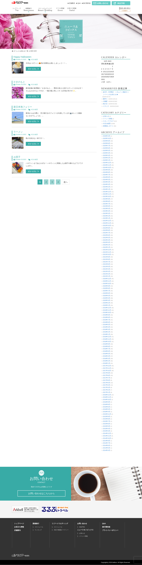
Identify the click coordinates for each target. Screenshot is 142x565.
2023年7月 (106, 204)
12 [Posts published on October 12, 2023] (107, 72)
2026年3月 (106, 136)
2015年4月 (106, 428)
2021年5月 (106, 266)
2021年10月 (107, 254)
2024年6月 (106, 177)
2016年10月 (107, 399)
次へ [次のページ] (66, 181)
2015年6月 (106, 424)
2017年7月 (106, 378)
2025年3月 (106, 155)
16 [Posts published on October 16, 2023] (102, 74)
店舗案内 (17, 530)
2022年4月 (106, 240)
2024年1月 (106, 189)
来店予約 (82, 527)
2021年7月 (106, 262)
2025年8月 (106, 143)
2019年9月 (106, 315)
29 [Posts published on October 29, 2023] (113, 77)
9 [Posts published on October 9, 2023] (101, 72)
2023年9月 (106, 199)
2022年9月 (106, 228)
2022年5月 (106, 237)
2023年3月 (106, 213)
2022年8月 (106, 230)
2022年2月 (106, 245)
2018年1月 (106, 363)
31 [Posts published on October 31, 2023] (104, 79)
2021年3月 (106, 271)
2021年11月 (107, 252)
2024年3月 (106, 184)
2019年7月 (106, 320)
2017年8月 (106, 375)
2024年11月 (107, 165)
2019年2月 (106, 332)
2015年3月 (106, 431)
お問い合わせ (82, 524)
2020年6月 (106, 293)
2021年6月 (106, 264)
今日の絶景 (34, 59)
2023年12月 (107, 192)
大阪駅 (105, 101)
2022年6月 (106, 235)
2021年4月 (106, 269)
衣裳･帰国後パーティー (61, 530)
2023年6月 (106, 206)
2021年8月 (106, 259)
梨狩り (105, 99)
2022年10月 (107, 225)
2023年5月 (106, 208)
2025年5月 (106, 150)
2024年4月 (106, 182)
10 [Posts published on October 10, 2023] (104, 72)
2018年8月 (106, 346)
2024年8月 (106, 172)
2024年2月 (106, 187)
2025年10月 (107, 138)
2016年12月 (107, 395)
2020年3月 (106, 300)
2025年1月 (106, 160)
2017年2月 (106, 390)
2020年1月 (106, 305)
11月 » (108, 82)
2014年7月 (106, 443)
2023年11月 (107, 194)
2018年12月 (107, 336)
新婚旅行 (36, 524)
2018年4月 (106, 356)
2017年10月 (107, 370)
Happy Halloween (22, 57)
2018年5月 (106, 353)
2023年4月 (106, 211)
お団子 (16, 156)
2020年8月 (106, 288)
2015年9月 (106, 416)
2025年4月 (106, 153)
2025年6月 (106, 148)
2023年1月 (106, 218)
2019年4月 (106, 327)
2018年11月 (107, 339)
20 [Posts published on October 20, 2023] (109, 74)
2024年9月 (106, 170)
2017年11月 (107, 368)
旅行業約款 (106, 527)
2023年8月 (106, 201)
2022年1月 (106, 247)
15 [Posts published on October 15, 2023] (113, 72)
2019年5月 (106, 324)
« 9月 (103, 82)
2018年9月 (106, 344)
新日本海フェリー (22, 106)
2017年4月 (106, 385)
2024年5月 (106, 179)
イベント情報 (107, 119)
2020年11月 (107, 281)
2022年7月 (106, 233)
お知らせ (106, 116)
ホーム (16, 51)
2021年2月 (106, 274)
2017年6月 (106, 380)
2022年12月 (107, 220)
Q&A (104, 524)
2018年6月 (106, 351)
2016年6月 (106, 407)
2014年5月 (106, 448)
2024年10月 (107, 167)
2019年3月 (106, 329)
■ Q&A (78, 3)
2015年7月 (106, 421)
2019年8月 (106, 317)
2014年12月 (107, 433)
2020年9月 (106, 286)
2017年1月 (106, 392)
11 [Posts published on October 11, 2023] (106, 72)
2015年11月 (107, 414)
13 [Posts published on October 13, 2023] (109, 72)
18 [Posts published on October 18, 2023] (106, 74)
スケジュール (39, 527)
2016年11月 (107, 397)
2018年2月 (106, 361)
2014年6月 (106, 445)
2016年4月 (106, 411)
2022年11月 (107, 223)
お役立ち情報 (19, 527)
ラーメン (18, 131)
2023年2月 (106, 216)
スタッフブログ (108, 121)
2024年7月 (106, 175)
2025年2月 (106, 158)
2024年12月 (107, 162)
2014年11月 (107, 436)
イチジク (106, 106)
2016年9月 (106, 402)
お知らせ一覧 (24, 51)
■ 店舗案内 (71, 3)
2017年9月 (106, 373)
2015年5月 (106, 426)
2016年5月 (106, 409)
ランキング (38, 530)
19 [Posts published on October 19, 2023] (107, 74)
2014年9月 (106, 441)
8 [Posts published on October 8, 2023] (112, 69)
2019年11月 (107, 310)
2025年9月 (106, 141)
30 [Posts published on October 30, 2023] (102, 79)
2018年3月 (106, 358)
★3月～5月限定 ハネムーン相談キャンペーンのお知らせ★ (116, 93)
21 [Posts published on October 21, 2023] (111, 74)
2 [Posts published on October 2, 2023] (101, 69)
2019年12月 (107, 308)
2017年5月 (106, 383)
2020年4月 (106, 298)
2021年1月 (106, 276)
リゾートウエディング (60, 524)
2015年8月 (106, 419)
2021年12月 (107, 250)
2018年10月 (107, 341)
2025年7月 (106, 145)
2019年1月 (106, 334)
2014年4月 (106, 450)
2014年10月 (107, 438)
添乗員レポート (108, 126)
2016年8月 (106, 404)
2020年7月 (106, 291)
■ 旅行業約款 (86, 3)
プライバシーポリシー (110, 530)
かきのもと (19, 82)
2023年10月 (107, 196)
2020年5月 (106, 295)
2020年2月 (106, 303)
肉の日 (105, 104)
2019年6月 (106, 322)
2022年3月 (106, 242)
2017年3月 (106, 387)
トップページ (19, 524)
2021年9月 (106, 257)
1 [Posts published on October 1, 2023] (112, 66)
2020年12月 (107, 278)
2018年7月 (106, 349)
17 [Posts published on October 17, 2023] (104, 74)
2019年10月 (107, 312)
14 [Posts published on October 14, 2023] (111, 72)
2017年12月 (107, 366)
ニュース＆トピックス (85, 530)
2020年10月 (107, 283)
